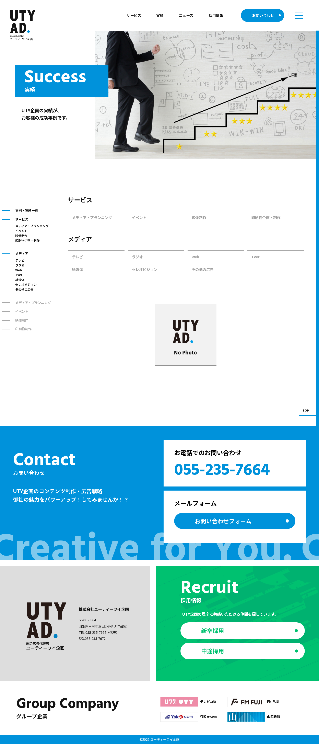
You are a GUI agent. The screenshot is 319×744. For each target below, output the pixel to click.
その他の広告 (24, 289)
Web (18, 270)
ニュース (186, 15)
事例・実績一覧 (26, 210)
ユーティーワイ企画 (164, 739)
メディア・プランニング (32, 226)
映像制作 (21, 235)
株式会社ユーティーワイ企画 (104, 609)
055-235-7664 (222, 471)
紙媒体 (19, 279)
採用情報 (216, 15)
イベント (21, 231)
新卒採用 (212, 630)
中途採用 (212, 651)
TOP (306, 410)
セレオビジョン (26, 284)
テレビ (19, 260)
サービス (134, 15)
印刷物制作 (23, 328)
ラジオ (19, 265)
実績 (160, 15)
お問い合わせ (263, 15)
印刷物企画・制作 (27, 240)
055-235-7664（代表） (102, 632)
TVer (18, 275)
